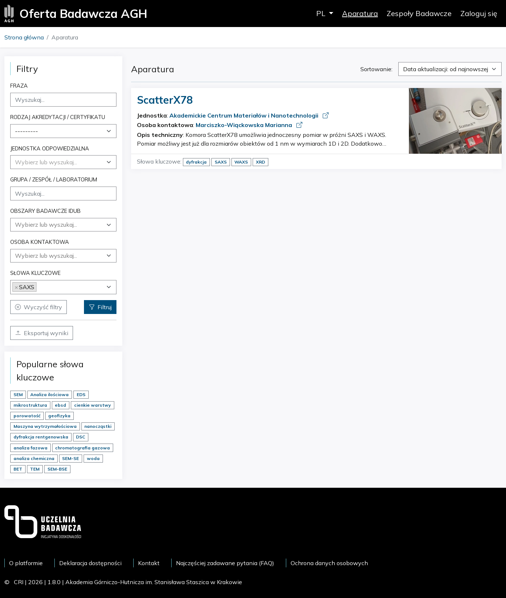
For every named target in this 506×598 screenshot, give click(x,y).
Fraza (19, 85)
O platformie (26, 563)
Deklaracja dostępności (90, 563)
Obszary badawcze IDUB (45, 210)
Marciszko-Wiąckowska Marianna (245, 125)
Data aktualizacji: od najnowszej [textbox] (445, 69)
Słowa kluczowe (35, 272)
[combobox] (63, 131)
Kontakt (149, 563)
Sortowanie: (376, 69)
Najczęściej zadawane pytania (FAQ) (225, 563)
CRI (18, 582)
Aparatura (360, 13)
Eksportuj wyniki (41, 333)
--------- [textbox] (26, 131)
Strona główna (24, 37)
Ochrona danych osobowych (329, 563)
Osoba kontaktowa (39, 241)
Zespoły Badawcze (419, 13)
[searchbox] (63, 224)
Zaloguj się (478, 13)
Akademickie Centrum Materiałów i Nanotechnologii (244, 115)
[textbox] (46, 162)
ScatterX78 (165, 99)
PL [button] (321, 13)
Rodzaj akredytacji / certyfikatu (57, 117)
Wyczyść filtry (38, 307)
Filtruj (100, 307)
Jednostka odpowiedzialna (49, 148)
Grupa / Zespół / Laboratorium (53, 179)
